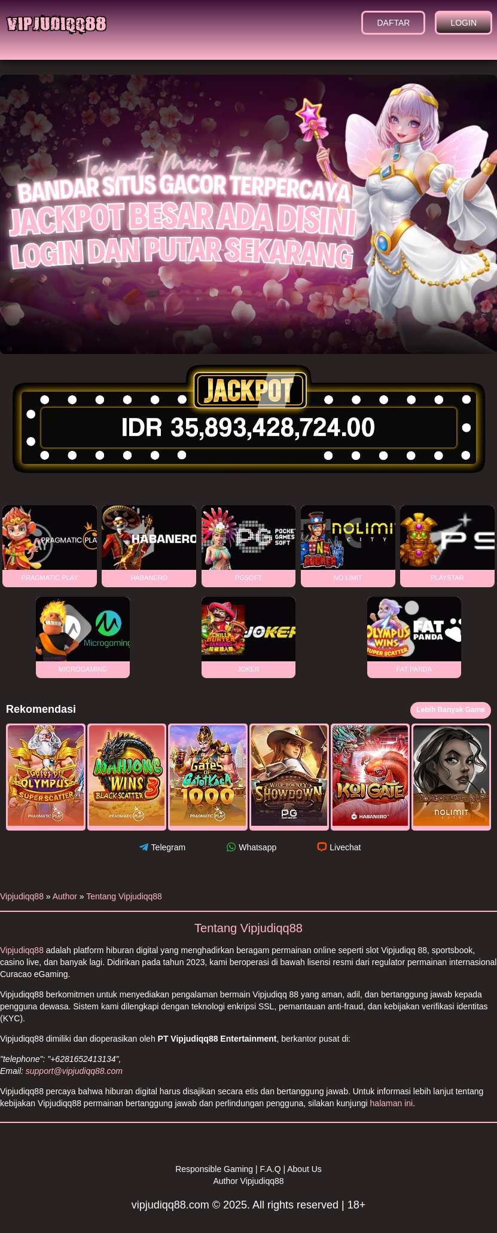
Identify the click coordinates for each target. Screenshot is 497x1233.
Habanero (149, 543)
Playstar (447, 543)
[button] (46, 777)
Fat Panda (414, 635)
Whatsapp (250, 847)
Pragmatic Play (49, 543)
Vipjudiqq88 (22, 896)
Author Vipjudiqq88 (248, 1181)
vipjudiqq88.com (170, 1205)
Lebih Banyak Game (450, 710)
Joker (249, 635)
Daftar (393, 23)
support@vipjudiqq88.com (74, 1071)
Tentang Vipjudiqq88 (124, 896)
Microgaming (83, 635)
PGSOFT (249, 543)
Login (463, 23)
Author (65, 896)
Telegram (161, 847)
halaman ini (391, 1103)
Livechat (338, 847)
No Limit (348, 543)
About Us (304, 1169)
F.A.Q (270, 1169)
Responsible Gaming (214, 1169)
